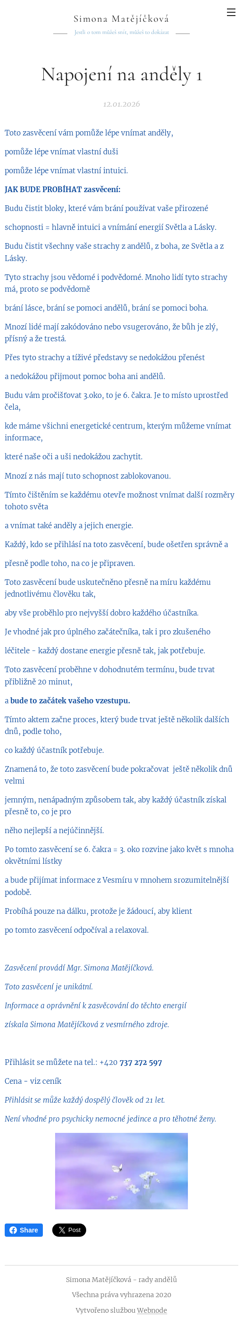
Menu (231, 12)
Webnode (152, 1310)
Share (23, 1230)
